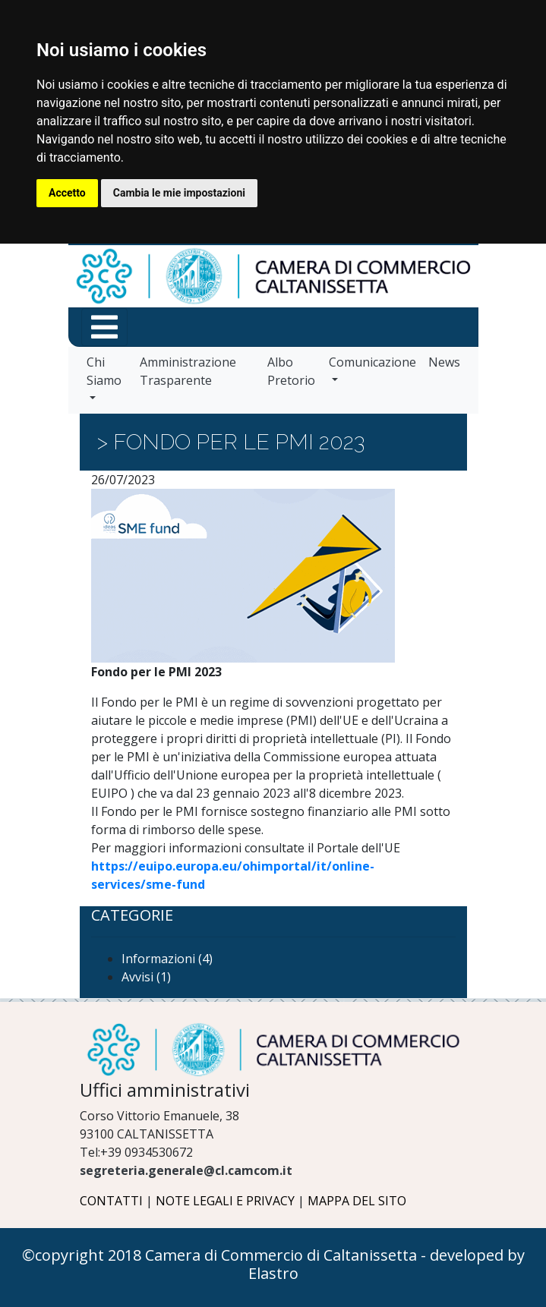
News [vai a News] (444, 362)
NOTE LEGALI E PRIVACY (225, 1200)
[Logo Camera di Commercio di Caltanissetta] (273, 1049)
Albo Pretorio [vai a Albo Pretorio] (291, 371)
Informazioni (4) (167, 958)
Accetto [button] (67, 193)
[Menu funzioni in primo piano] (104, 327)
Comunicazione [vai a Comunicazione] (372, 362)
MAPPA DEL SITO (357, 1200)
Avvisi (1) (146, 976)
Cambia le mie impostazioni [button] (179, 193)
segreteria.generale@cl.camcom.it (186, 1170)
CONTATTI (111, 1200)
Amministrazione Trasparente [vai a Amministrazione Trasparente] (188, 371)
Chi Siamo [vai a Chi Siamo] (104, 371)
